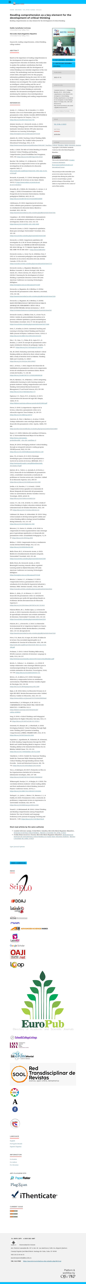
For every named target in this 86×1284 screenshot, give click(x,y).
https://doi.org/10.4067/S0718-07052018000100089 (26, 199)
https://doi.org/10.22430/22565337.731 (28, 673)
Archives (18, 9)
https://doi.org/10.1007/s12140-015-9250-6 (25, 721)
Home (12, 9)
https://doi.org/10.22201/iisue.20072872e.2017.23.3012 (27, 605)
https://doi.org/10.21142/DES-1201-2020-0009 (24, 224)
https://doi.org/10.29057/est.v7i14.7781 (22, 120)
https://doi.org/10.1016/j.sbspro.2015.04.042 (27, 765)
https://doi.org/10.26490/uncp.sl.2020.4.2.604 (24, 805)
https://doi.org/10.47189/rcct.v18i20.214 (22, 498)
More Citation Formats (62, 111)
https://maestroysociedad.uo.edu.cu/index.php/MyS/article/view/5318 (32, 633)
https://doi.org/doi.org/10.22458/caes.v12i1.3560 (25, 482)
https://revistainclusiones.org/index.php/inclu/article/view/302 (31, 310)
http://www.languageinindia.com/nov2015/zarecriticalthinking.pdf (32, 659)
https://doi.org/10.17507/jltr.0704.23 (32, 819)
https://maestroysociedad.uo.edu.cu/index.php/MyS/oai (42, 1261)
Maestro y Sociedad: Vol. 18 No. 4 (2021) (53, 833)
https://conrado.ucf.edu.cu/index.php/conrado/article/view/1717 (31, 264)
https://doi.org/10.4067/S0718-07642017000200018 (26, 777)
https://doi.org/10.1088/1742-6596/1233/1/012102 (25, 336)
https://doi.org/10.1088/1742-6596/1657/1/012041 (25, 791)
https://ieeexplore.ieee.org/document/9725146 (25, 575)
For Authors (13, 1162)
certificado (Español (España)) (62, 65)
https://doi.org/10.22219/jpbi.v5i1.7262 (22, 524)
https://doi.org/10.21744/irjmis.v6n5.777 (23, 392)
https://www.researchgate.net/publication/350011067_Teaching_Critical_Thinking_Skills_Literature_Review (45, 145)
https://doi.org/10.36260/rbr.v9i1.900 (21, 547)
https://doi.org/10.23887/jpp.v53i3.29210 (30, 157)
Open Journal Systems (17, 847)
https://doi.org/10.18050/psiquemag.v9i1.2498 (24, 686)
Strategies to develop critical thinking (26, 833)
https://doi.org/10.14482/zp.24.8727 (21, 415)
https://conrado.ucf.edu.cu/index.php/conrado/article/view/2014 (31, 589)
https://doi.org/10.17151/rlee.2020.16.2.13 (26, 510)
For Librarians (14, 1165)
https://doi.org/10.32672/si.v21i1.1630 (22, 735)
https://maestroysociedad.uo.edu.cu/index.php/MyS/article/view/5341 (32, 213)
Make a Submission (18, 863)
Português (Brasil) (16, 1144)
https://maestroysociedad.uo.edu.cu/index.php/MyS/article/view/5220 (32, 296)
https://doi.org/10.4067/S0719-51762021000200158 (26, 375)
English (12, 1141)
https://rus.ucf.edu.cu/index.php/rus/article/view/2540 (28, 236)
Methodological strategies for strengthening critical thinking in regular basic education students (43, 836)
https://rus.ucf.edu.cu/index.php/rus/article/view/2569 (28, 559)
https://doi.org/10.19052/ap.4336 (22, 538)
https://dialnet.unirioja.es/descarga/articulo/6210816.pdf (28, 403)
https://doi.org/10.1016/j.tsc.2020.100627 (23, 361)
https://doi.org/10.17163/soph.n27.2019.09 (29, 347)
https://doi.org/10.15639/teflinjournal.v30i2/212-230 (26, 452)
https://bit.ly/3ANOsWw (37, 250)
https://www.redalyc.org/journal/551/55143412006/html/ (28, 698)
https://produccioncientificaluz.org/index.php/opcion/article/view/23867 (34, 429)
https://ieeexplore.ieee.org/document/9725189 (25, 285)
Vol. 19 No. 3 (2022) (29, 9)
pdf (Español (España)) (64, 60)
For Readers (13, 1159)
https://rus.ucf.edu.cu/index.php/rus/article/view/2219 (28, 619)
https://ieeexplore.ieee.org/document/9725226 (25, 134)
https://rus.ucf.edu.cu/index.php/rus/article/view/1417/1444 (29, 324)
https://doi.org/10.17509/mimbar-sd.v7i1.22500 (25, 751)
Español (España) (15, 1146)
